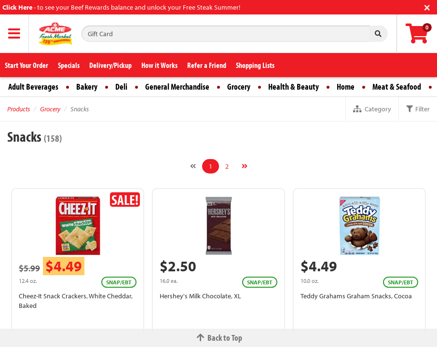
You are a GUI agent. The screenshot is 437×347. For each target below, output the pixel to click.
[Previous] (193, 166)
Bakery (86, 86)
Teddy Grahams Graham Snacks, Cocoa (356, 296)
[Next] (244, 166)
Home (346, 86)
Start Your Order (26, 65)
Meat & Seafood (396, 86)
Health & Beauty (293, 86)
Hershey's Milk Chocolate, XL (200, 296)
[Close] (427, 6)
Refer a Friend (206, 65)
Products (18, 109)
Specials (69, 65)
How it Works (159, 65)
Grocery (238, 86)
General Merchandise (177, 86)
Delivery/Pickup (110, 65)
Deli (121, 86)
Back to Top (218, 337)
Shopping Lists (255, 65)
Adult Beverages (33, 86)
